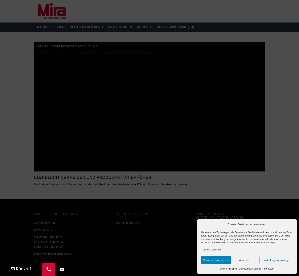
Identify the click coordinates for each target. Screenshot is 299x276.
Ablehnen (245, 260)
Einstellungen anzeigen (276, 260)
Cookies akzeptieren (216, 260)
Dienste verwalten (212, 249)
